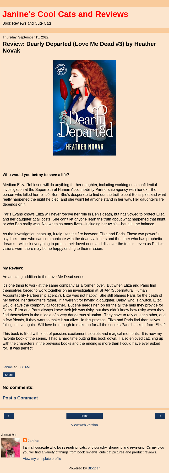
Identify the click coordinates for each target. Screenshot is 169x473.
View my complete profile (42, 459)
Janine (33, 441)
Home (84, 416)
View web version (84, 425)
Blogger (93, 468)
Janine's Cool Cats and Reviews (65, 14)
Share (9, 374)
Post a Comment (20, 397)
